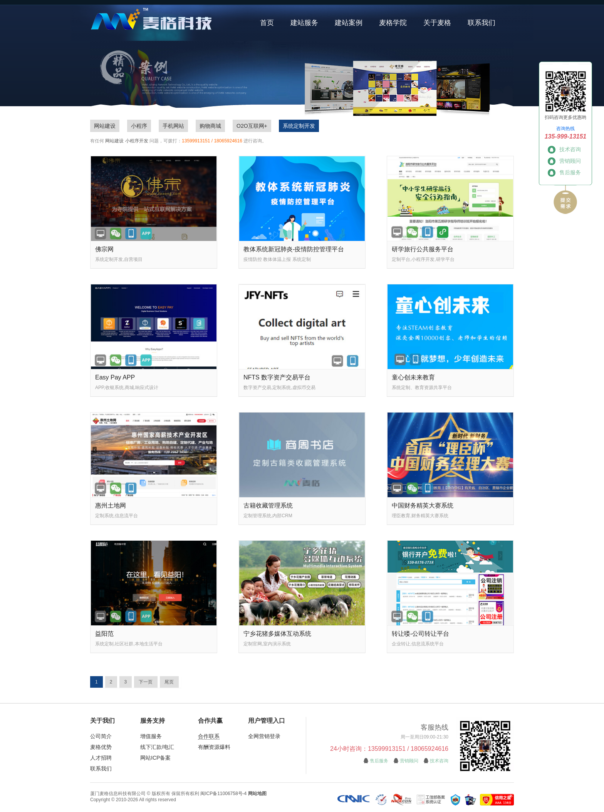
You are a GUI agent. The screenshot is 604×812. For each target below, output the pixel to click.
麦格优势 (101, 747)
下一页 (146, 682)
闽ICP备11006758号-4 (223, 793)
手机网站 (173, 126)
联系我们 (481, 23)
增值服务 (151, 736)
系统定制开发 (299, 126)
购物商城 (210, 126)
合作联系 (209, 736)
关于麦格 (437, 23)
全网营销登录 (264, 736)
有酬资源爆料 (214, 747)
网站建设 (105, 126)
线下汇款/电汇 (157, 747)
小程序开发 (136, 141)
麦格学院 (393, 23)
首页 (267, 23)
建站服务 (304, 23)
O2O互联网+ (252, 126)
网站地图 (257, 793)
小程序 (139, 126)
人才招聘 (101, 758)
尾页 (169, 682)
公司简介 (101, 736)
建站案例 (348, 23)
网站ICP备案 (155, 758)
